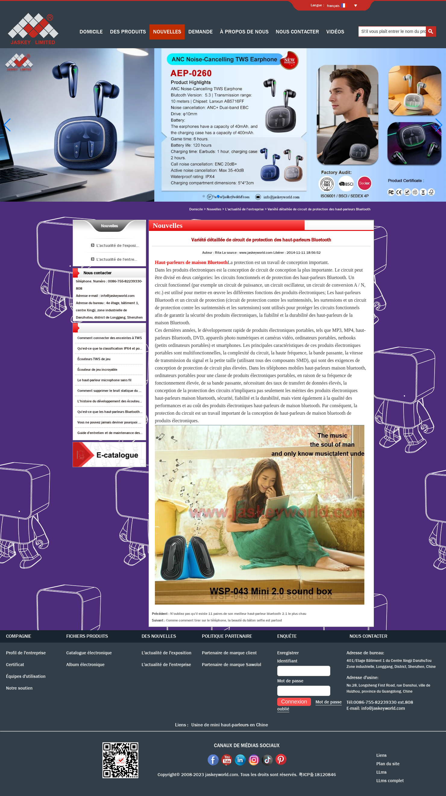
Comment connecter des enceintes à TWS (109, 337)
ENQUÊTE (287, 636)
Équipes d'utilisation (26, 676)
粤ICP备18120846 (317, 775)
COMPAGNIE (18, 636)
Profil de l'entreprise (26, 653)
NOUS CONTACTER (297, 31)
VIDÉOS (335, 31)
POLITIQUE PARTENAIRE (227, 636)
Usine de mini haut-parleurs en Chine (229, 725)
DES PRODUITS (128, 31)
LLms (381, 772)
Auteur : (208, 252)
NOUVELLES (167, 31)
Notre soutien (19, 688)
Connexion (294, 702)
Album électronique (85, 665)
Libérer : (280, 252)
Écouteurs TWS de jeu (93, 359)
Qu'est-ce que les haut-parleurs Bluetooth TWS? (113, 411)
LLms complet (390, 781)
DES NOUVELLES (159, 636)
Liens (381, 755)
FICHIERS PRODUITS (87, 636)
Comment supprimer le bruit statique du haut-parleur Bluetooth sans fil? (131, 390)
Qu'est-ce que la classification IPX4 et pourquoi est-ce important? (127, 348)
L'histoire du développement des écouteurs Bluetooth (117, 401)
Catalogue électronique (89, 653)
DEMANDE (200, 31)
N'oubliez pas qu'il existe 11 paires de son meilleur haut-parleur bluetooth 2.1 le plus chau (238, 613)
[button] (204, 196)
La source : (230, 252)
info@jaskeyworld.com (383, 708)
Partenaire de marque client (229, 653)
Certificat (15, 665)
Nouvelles (214, 209)
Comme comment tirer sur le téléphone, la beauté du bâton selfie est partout (224, 620)
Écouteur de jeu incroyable (97, 369)
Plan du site (388, 764)
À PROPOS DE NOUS (244, 31)
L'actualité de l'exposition (119, 245)
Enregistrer (288, 653)
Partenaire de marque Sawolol (231, 665)
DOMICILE (91, 31)
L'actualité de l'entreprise (244, 209)
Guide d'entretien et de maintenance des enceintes (116, 432)
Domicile (196, 209)
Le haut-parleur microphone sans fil (104, 380)
